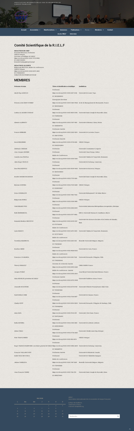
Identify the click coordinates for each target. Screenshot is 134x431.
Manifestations (49, 30)
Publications (75, 30)
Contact (110, 30)
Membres (98, 30)
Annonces (63, 30)
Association (34, 30)
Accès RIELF (62, 34)
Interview (73, 34)
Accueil (23, 30)
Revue (87, 30)
